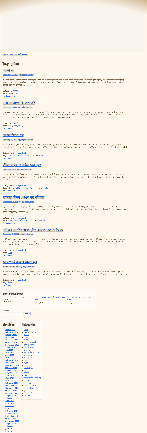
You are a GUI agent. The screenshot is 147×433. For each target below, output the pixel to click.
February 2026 (11, 313)
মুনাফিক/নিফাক (29, 368)
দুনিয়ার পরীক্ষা (48, 193)
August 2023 (10, 376)
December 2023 (11, 366)
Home (5, 54)
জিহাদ (15, 91)
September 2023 (12, 374)
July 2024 (9, 353)
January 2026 (11, 315)
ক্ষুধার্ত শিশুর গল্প (13, 138)
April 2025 (9, 335)
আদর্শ (10, 93)
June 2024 (9, 356)
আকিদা (26, 315)
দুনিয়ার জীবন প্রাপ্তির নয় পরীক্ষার (23, 202)
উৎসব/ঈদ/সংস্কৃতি (30, 323)
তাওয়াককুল (28, 348)
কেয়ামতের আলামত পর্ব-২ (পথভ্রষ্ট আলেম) (136, 71)
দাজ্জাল (26, 353)
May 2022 (9, 412)
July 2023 (9, 379)
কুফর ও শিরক (29, 325)
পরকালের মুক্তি (18, 225)
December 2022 (11, 396)
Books (17, 54)
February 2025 (11, 341)
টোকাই (10, 161)
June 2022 (9, 409)
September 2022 (12, 401)
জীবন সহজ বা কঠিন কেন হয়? (22, 170)
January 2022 (11, 422)
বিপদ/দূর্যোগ (28, 363)
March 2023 (10, 389)
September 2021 (12, 427)
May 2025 (9, 333)
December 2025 (11, 318)
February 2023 (11, 391)
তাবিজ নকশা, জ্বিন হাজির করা (115, 69)
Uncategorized (19, 158)
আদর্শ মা (8, 70)
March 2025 (10, 338)
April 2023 (9, 386)
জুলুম (26, 343)
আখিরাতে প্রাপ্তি (13, 193)
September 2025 (12, 325)
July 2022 (9, 407)
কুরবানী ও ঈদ (29, 328)
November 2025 (12, 320)
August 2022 (10, 404)
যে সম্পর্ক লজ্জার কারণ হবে (20, 267)
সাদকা (41, 161)
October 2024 (11, 348)
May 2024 (9, 358)
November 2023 (12, 368)
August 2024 (10, 351)
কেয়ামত (27, 330)
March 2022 (10, 417)
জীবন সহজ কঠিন (26, 193)
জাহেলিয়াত (17, 126)
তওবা (26, 346)
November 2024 (12, 346)
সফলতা (42, 225)
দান (28, 161)
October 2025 (11, 323)
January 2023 (11, 394)
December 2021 (11, 424)
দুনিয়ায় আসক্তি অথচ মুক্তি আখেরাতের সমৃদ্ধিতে (33, 235)
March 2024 (10, 361)
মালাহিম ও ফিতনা (30, 366)
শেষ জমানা (28, 376)
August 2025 (10, 328)
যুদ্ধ (25, 371)
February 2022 (11, 419)
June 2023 (9, 381)
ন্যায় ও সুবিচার (29, 361)
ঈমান (26, 320)
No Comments (9, 96)
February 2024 (11, 363)
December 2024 (11, 343)
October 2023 (11, 371)
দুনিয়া (18, 93)
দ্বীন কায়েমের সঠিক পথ (32, 358)
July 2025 (9, 330)
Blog (11, 54)
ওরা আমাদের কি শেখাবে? (19, 103)
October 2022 (11, 399)
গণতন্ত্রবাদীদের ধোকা (31, 333)
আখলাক (27, 318)
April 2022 (9, 414)
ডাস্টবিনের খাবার (19, 161)
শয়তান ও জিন (29, 374)
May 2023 (9, 384)
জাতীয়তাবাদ (28, 335)
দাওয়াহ (26, 351)
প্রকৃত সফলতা (29, 225)
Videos (24, 54)
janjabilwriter (27, 75)
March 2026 (10, 310)
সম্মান (10, 128)
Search (113, 88)
